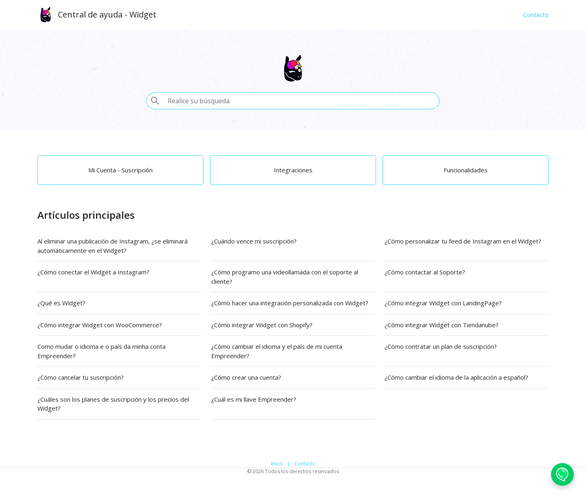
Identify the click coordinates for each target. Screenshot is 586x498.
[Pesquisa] (301, 100)
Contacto (304, 463)
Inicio (277, 463)
